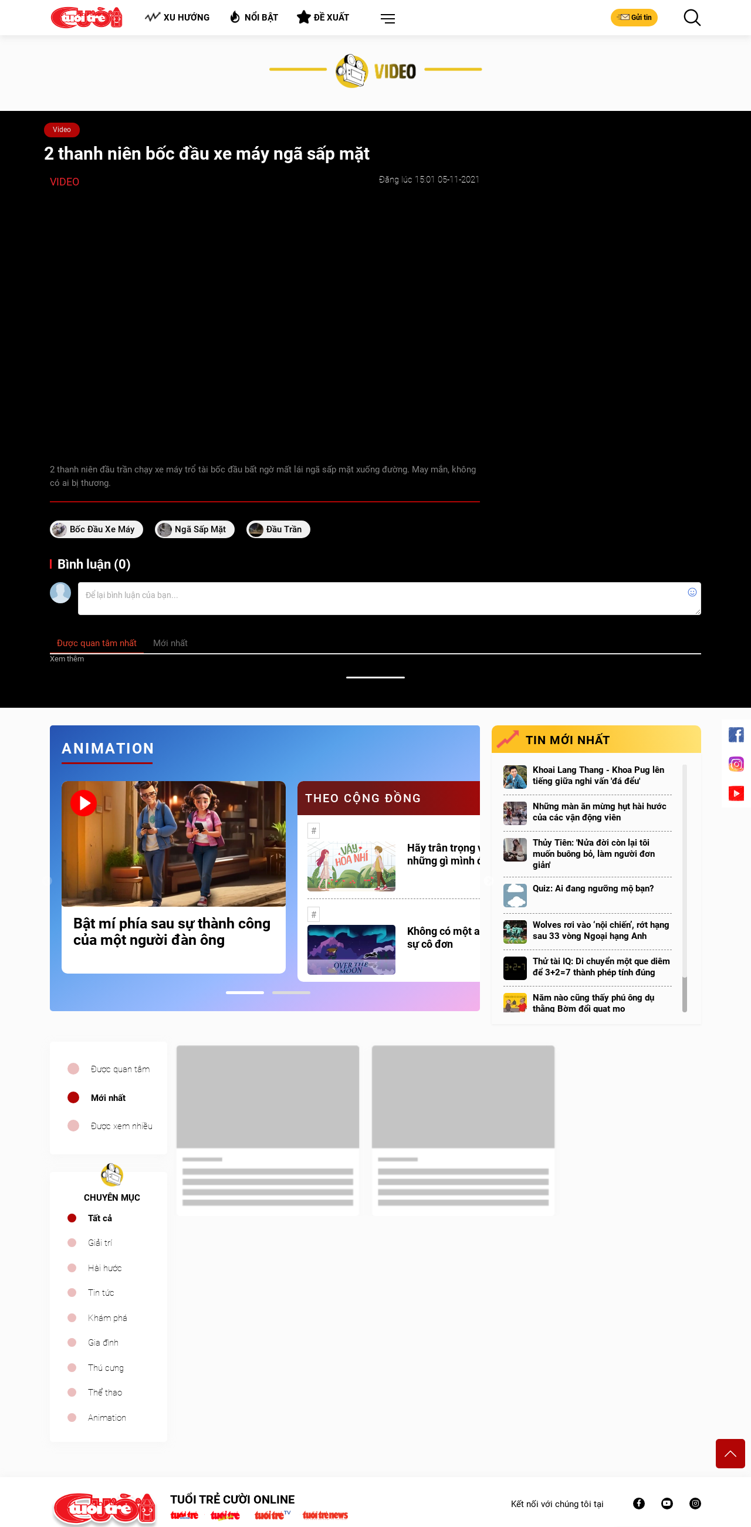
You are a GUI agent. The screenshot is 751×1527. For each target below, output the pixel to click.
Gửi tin (634, 17)
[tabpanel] (174, 877)
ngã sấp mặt (200, 529)
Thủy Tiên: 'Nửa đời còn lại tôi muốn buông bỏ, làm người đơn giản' (594, 853)
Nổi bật (253, 16)
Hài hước (105, 1268)
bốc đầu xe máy (102, 529)
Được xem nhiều (122, 1126)
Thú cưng (106, 1368)
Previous (47, 881)
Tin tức (101, 1293)
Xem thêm (67, 658)
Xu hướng (176, 17)
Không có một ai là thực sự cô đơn (462, 937)
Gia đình (103, 1342)
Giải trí (100, 1243)
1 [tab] (245, 992)
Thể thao (105, 1392)
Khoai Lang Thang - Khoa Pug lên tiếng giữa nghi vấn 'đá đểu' (598, 775)
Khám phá (107, 1318)
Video (62, 130)
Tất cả (100, 1218)
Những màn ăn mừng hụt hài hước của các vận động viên (600, 812)
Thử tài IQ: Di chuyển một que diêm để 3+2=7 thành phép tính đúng (601, 967)
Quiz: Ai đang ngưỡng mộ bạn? (593, 888)
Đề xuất (323, 17)
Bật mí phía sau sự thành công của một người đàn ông (171, 931)
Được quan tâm (120, 1069)
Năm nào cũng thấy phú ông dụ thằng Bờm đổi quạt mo (593, 1003)
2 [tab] (291, 992)
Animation (107, 1418)
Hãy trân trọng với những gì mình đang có (461, 854)
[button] (385, 19)
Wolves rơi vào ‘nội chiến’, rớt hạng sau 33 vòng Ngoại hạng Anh (601, 930)
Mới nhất (108, 1098)
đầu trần (284, 529)
